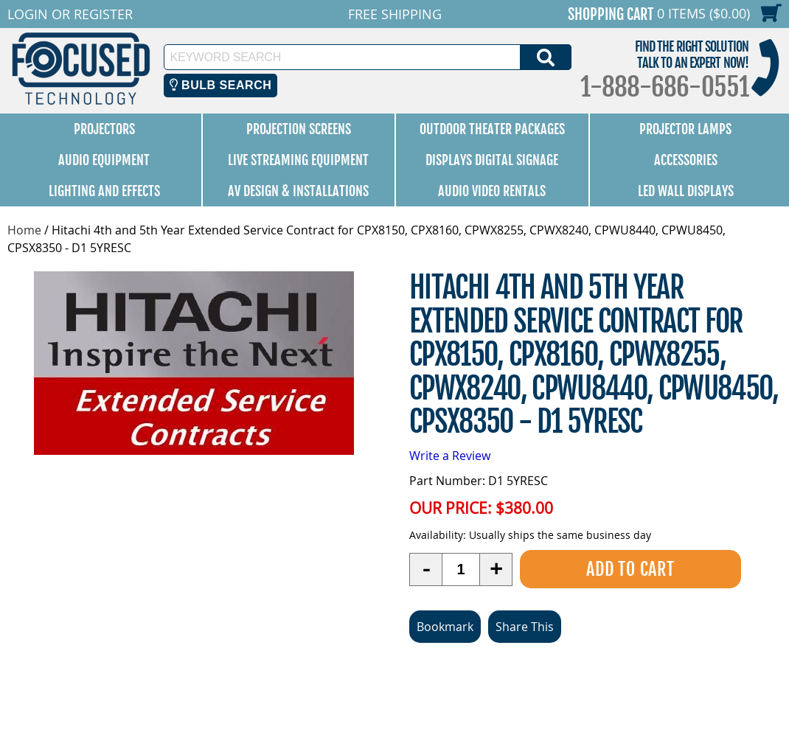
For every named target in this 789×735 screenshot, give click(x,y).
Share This (525, 627)
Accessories (685, 160)
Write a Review (449, 455)
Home (24, 230)
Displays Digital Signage (491, 160)
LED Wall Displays (686, 191)
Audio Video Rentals (492, 191)
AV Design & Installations (298, 191)
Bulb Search (221, 85)
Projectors (104, 129)
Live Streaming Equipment (298, 160)
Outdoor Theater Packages (492, 129)
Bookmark (445, 627)
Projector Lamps (685, 129)
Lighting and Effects (104, 191)
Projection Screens (298, 129)
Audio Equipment (104, 160)
